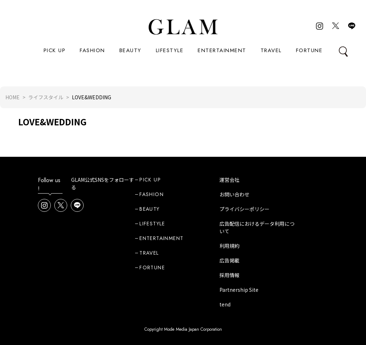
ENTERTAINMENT (222, 50)
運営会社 (229, 179)
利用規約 (229, 245)
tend (225, 304)
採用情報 (229, 275)
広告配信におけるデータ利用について (257, 227)
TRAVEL (271, 50)
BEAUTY (130, 50)
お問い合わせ (234, 194)
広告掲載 (229, 260)
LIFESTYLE (170, 50)
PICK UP (55, 50)
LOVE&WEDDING (52, 121)
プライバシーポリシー (244, 208)
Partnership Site (238, 289)
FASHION (92, 50)
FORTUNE (309, 50)
